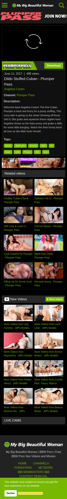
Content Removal (33, 476)
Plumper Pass (26, 95)
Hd (51, 146)
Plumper (27, 152)
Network (45, 467)
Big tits (8, 146)
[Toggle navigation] (4, 5)
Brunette (33, 146)
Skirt (37, 152)
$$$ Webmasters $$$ (33, 472)
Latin (17, 152)
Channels (41, 463)
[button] (30, 493)
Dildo (43, 146)
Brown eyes (20, 146)
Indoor (8, 152)
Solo (46, 152)
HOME (22, 463)
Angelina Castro (14, 89)
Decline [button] (11, 493)
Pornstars (23, 467)
